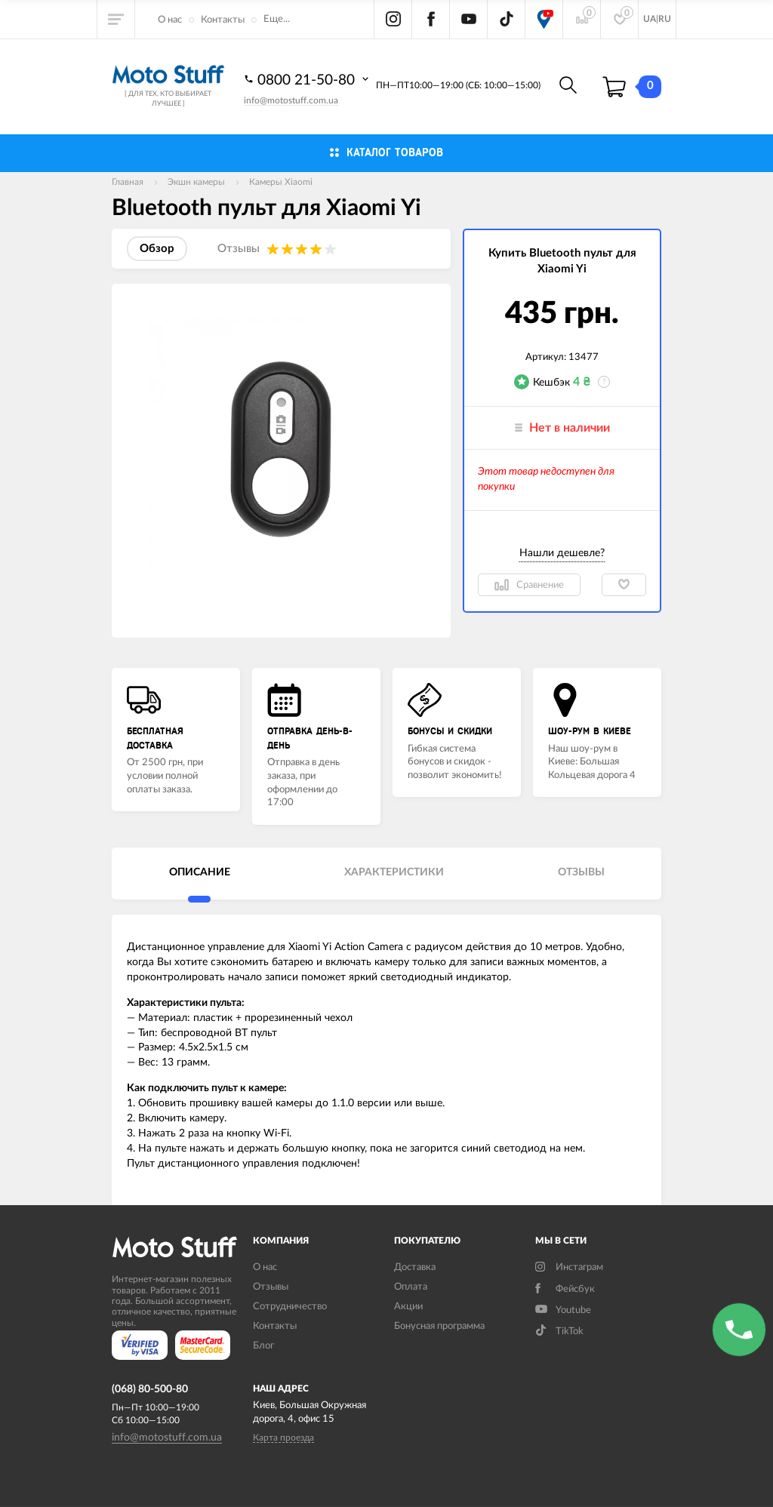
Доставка (415, 1267)
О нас (170, 20)
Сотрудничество (290, 1307)
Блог (263, 1346)
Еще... (276, 19)
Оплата (410, 1287)
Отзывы (270, 1287)
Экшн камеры (196, 181)
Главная (127, 181)
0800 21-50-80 (308, 79)
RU (664, 18)
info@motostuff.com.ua (291, 100)
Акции (408, 1307)
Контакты (223, 20)
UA (649, 18)
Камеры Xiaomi (281, 181)
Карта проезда (283, 1437)
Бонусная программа (439, 1326)
